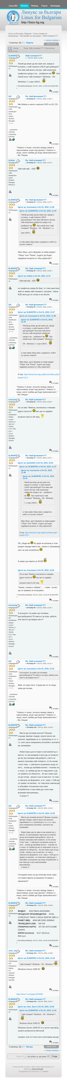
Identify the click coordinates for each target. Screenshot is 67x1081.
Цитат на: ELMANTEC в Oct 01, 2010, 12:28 (36, 813)
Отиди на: (19, 1056)
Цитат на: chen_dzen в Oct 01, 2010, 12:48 (36, 1007)
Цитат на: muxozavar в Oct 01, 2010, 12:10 (36, 669)
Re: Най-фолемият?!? (35, 96)
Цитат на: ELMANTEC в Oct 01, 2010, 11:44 (37, 211)
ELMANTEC (14, 56)
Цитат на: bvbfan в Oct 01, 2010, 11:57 (34, 276)
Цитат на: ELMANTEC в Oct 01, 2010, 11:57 (36, 312)
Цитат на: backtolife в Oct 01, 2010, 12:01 (35, 463)
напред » (56, 40)
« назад (47, 40)
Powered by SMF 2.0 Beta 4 (22, 1067)
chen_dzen (14, 951)
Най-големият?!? (33, 56)
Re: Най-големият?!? (35, 160)
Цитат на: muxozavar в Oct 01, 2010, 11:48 (36, 207)
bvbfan (12, 160)
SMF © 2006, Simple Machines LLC (43, 1067)
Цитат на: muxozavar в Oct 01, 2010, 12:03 (36, 570)
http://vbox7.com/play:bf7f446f (29, 994)
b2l (10, 96)
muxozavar (14, 399)
